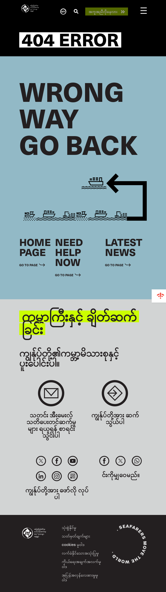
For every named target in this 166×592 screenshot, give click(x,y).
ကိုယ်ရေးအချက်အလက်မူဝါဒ (81, 563)
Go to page (28, 265)
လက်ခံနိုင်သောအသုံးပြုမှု (80, 553)
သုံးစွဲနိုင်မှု (69, 527)
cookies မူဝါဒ (73, 544)
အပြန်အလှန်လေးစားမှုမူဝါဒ (80, 577)
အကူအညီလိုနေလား (102, 11)
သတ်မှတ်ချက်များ (76, 536)
